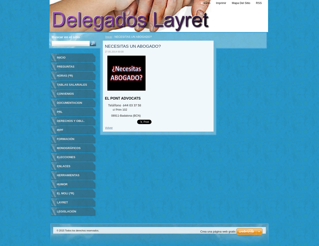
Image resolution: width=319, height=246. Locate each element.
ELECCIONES (66, 157)
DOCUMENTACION (69, 102)
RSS (259, 3)
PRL (60, 112)
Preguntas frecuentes (66, 68)
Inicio (108, 36)
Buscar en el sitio (66, 37)
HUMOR (62, 184)
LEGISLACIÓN (66, 211)
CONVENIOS (65, 93)
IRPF (60, 130)
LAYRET (62, 202)
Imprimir (221, 3)
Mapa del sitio (241, 3)
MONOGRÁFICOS (69, 148)
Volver (109, 127)
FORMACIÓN (65, 139)
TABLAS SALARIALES (72, 84)
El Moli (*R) (65, 193)
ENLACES (63, 166)
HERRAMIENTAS (68, 175)
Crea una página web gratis (217, 231)
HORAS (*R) (65, 75)
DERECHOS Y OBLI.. (71, 121)
